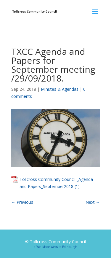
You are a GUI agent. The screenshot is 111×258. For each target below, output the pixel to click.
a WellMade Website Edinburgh (55, 247)
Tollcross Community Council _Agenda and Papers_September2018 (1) (56, 182)
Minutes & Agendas (59, 89)
